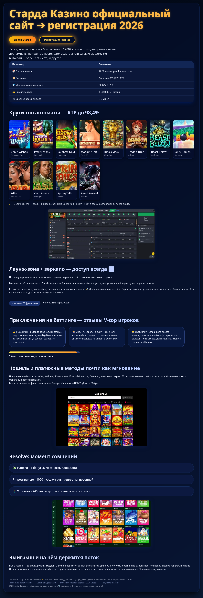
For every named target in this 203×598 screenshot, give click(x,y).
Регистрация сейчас (57, 39)
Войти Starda (22, 39)
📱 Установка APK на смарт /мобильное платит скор (51, 491)
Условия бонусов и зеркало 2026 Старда (78, 582)
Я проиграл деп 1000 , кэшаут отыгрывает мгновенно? (53, 479)
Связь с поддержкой (46, 582)
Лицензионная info (111, 582)
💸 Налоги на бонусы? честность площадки (45, 468)
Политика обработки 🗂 (21, 582)
